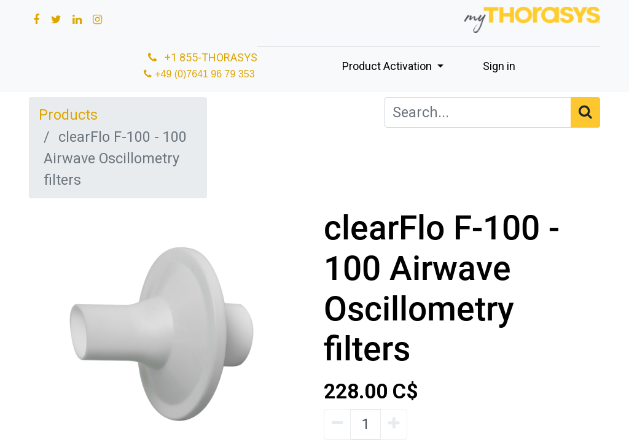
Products (68, 114)
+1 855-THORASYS (201, 57)
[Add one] (393, 424)
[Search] (585, 112)
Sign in (499, 66)
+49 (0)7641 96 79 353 (206, 74)
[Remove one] (337, 424)
